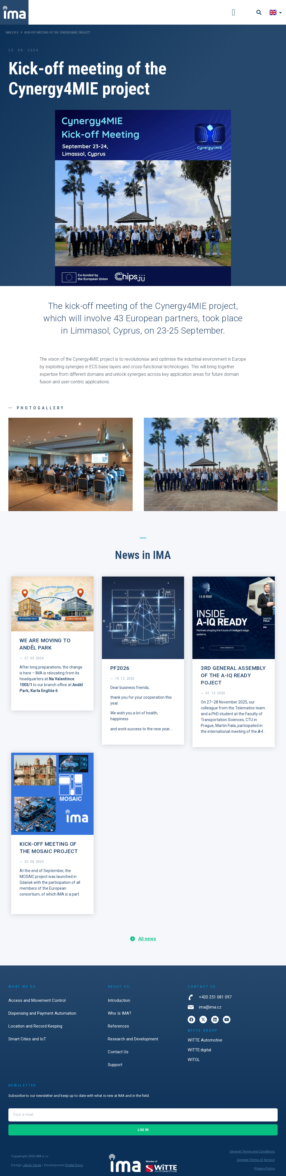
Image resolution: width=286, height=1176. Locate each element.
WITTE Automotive (205, 1040)
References (118, 1026)
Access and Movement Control (37, 1000)
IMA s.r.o (12, 32)
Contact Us (118, 1051)
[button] (233, 12)
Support (115, 1064)
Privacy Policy (264, 1168)
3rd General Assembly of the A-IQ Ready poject (233, 675)
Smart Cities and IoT (27, 1039)
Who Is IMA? (119, 1013)
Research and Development (133, 1039)
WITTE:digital (199, 1049)
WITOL (194, 1059)
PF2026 (120, 668)
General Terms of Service (256, 1160)
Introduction (119, 1000)
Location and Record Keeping (35, 1026)
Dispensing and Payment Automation (42, 1013)
